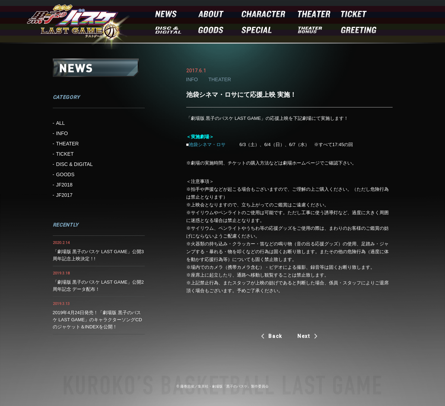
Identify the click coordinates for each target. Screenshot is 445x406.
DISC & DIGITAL (74, 164)
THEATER (67, 143)
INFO (62, 133)
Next (303, 336)
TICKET (65, 154)
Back (275, 336)
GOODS (65, 174)
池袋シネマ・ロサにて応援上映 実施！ (241, 94)
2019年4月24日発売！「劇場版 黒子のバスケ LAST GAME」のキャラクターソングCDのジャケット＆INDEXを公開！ (97, 319)
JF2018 (64, 185)
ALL (60, 123)
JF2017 (64, 195)
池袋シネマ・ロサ (207, 144)
